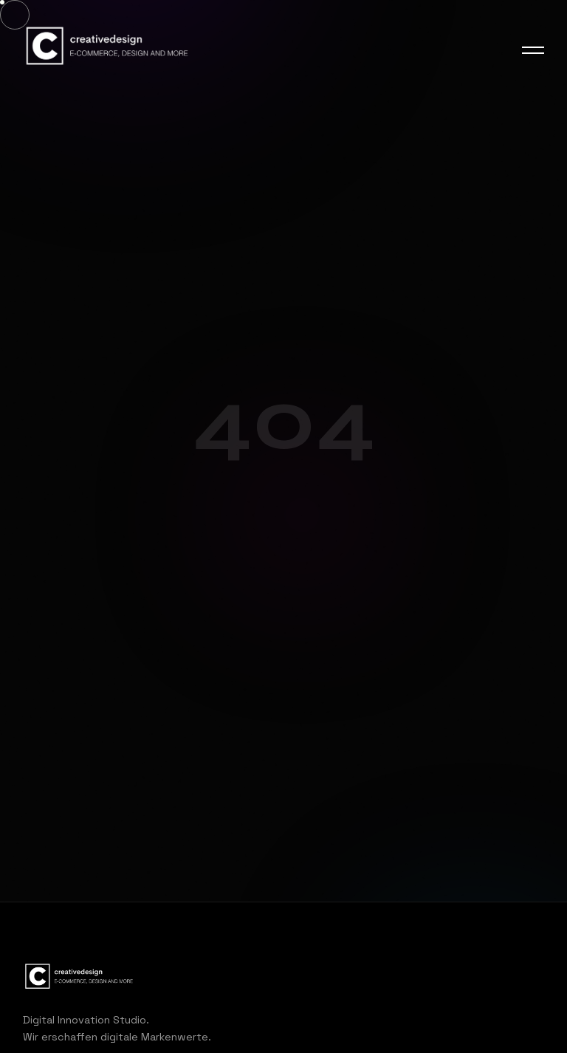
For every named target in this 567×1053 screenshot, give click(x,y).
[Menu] (533, 50)
